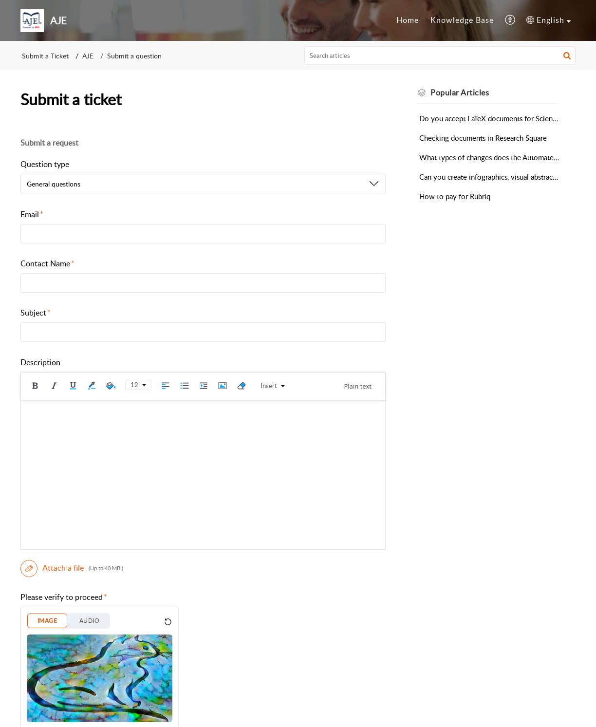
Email (31, 214)
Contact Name (47, 263)
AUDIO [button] (89, 620)
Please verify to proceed (63, 597)
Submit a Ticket (45, 55)
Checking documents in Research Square (483, 138)
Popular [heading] (459, 92)
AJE (87, 55)
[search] (440, 55)
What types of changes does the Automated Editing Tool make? (489, 157)
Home (407, 20)
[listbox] (203, 184)
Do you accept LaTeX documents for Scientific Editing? (489, 118)
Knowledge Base (462, 20)
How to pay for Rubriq (454, 196)
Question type (44, 164)
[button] (511, 20)
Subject (35, 312)
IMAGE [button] (47, 620)
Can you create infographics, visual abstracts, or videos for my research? (489, 177)
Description (40, 362)
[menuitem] (407, 20)
